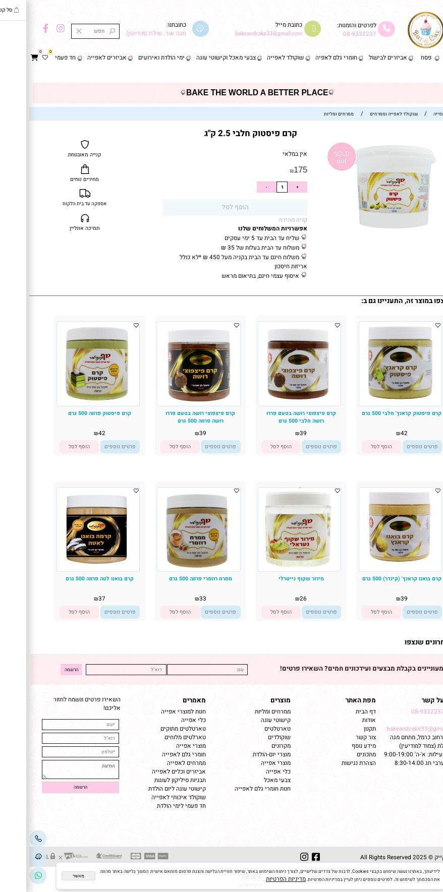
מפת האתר (331, 700)
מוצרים (251, 700)
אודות (339, 720)
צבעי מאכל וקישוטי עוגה (197, 57)
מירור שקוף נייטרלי (272, 578)
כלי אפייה (249, 771)
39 (274, 433)
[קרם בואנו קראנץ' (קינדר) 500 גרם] (371, 568)
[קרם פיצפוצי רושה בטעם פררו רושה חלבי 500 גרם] (270, 403)
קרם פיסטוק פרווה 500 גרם (70, 413)
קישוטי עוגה (246, 720)
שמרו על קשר (412, 700)
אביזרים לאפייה (77, 57)
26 (274, 598)
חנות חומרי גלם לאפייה (233, 789)
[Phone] (9, 839)
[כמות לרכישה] (252, 187)
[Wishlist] (16, 58)
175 (271, 169)
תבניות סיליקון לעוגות (151, 780)
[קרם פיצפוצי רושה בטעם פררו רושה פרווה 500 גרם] (169, 404)
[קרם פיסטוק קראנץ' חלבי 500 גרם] (371, 402)
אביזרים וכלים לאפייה (150, 771)
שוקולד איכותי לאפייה (149, 797)
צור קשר (426, 74)
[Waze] (9, 857)
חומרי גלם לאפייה (155, 754)
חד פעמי (36, 57)
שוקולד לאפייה (256, 57)
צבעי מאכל (248, 780)
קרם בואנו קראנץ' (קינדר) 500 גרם (372, 578)
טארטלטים (248, 729)
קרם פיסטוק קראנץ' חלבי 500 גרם (372, 413)
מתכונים (337, 754)
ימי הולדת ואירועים (132, 57)
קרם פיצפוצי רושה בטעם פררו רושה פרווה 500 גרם (171, 417)
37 (72, 598)
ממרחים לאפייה (157, 763)
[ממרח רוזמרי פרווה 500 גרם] (169, 569)
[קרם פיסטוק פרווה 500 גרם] (68, 404)
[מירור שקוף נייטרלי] (270, 568)
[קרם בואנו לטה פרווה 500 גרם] (68, 569)
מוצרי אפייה (246, 763)
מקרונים (251, 746)
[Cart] (5, 58)
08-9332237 (330, 34)
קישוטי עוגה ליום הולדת (148, 789)
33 (173, 598)
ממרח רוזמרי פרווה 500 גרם (171, 578)
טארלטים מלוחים (156, 737)
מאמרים (165, 700)
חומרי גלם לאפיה (307, 57)
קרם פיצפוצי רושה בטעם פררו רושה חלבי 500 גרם (272, 417)
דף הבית (426, 57)
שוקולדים (250, 737)
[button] (352, 446)
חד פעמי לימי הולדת (152, 806)
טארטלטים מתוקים (153, 729)
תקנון (340, 729)
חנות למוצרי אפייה (154, 711)
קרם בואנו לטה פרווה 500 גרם (70, 578)
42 (374, 433)
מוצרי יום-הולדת (242, 754)
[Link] (9, 875)
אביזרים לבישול (359, 57)
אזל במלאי (429, 145)
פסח (397, 57)
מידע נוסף (334, 746)
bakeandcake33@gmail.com (394, 729)
